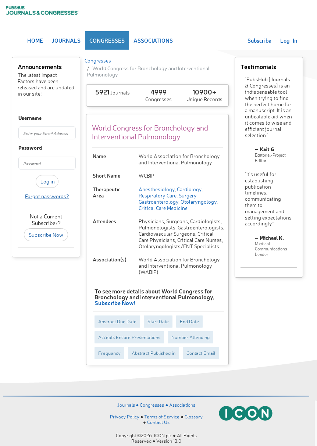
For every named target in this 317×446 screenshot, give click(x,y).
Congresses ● (154, 405)
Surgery (187, 195)
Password (22, 148)
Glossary (194, 417)
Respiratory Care (158, 195)
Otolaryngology (198, 202)
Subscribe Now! (115, 303)
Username (22, 118)
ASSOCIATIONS (153, 40)
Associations (182, 405)
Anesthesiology (157, 189)
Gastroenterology (158, 202)
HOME (35, 40)
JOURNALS (66, 40)
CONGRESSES (107, 40)
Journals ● (128, 405)
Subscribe (259, 40)
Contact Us (158, 422)
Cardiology (189, 189)
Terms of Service (161, 417)
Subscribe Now (46, 235)
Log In (288, 40)
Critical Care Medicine (163, 208)
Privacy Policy (124, 417)
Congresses (98, 60)
